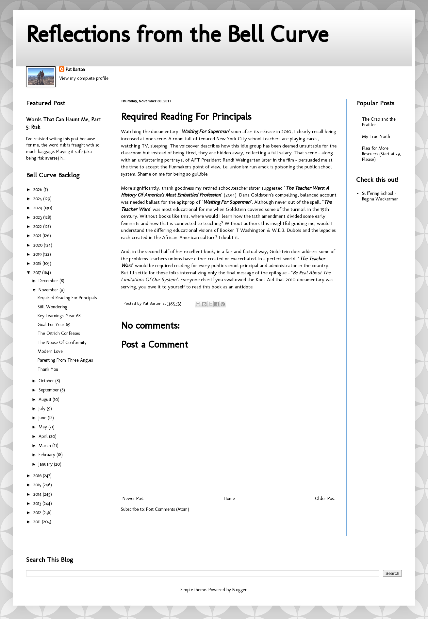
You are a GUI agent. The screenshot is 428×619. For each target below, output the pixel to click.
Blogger (239, 590)
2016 (38, 475)
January (46, 464)
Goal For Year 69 (54, 324)
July (43, 408)
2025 (38, 198)
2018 (37, 263)
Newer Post (133, 498)
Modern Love (50, 351)
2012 (37, 512)
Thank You (48, 369)
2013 (37, 503)
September (49, 390)
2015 (37, 485)
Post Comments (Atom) (167, 509)
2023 (38, 217)
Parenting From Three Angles (65, 360)
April (44, 436)
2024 (38, 208)
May (43, 427)
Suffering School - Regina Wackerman (380, 196)
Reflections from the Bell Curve (177, 34)
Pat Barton (75, 69)
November (49, 290)
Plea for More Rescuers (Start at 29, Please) (381, 154)
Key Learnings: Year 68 (59, 315)
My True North (376, 136)
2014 (38, 494)
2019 (38, 254)
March (45, 445)
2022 (38, 226)
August (46, 399)
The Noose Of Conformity (62, 342)
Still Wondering (52, 307)
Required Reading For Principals (67, 298)
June (43, 418)
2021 (37, 235)
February (48, 454)
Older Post (325, 498)
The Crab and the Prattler (379, 122)
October (47, 381)
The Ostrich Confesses (59, 333)
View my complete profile (83, 78)
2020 (38, 245)
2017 (37, 272)
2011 (37, 521)
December (49, 281)
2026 (38, 189)
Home (229, 498)
